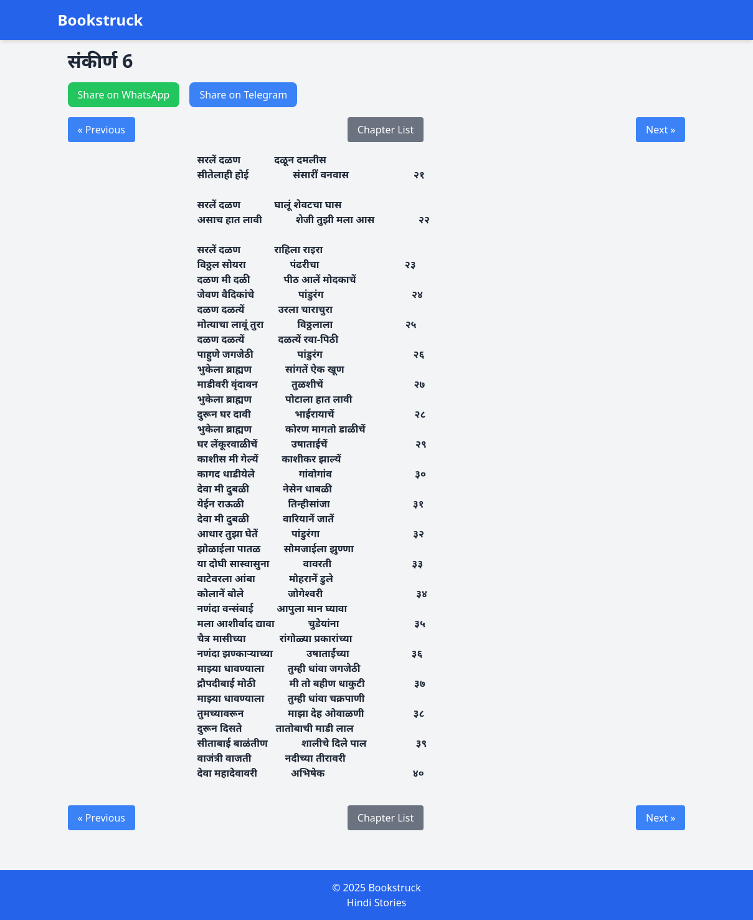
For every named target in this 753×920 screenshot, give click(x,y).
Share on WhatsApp (124, 95)
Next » (660, 130)
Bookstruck (100, 20)
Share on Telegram (243, 95)
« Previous (101, 130)
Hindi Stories (377, 902)
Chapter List (386, 130)
